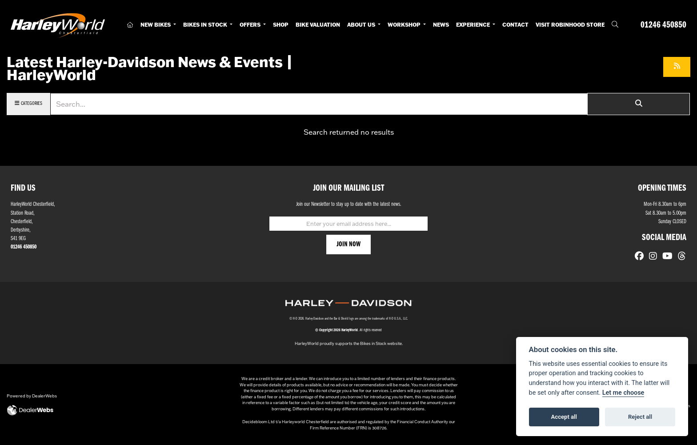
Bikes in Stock (205, 24)
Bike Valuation (318, 24)
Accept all (564, 416)
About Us (362, 24)
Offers (251, 24)
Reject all (640, 416)
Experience (473, 24)
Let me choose (623, 393)
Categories (28, 103)
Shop (280, 24)
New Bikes (156, 24)
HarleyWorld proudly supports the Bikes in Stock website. (349, 343)
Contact (515, 24)
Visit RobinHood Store (570, 24)
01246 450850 (663, 25)
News (441, 24)
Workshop (405, 24)
